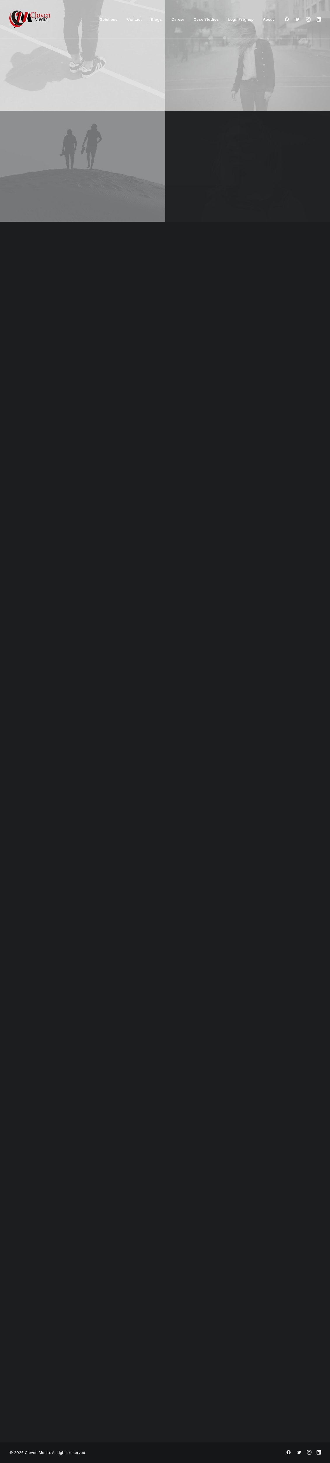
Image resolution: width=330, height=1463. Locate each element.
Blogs (156, 19)
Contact (134, 19)
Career (177, 19)
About (268, 19)
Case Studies (206, 19)
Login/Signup (241, 19)
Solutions (109, 19)
